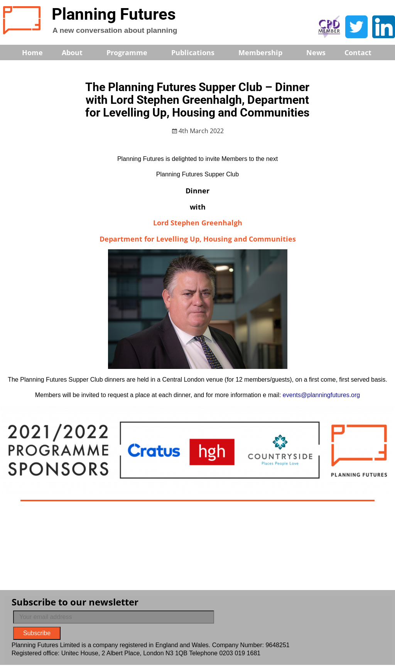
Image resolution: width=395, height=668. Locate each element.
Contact (357, 52)
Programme (132, 52)
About (77, 52)
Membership (265, 52)
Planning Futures (114, 14)
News (316, 52)
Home (32, 52)
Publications (198, 52)
